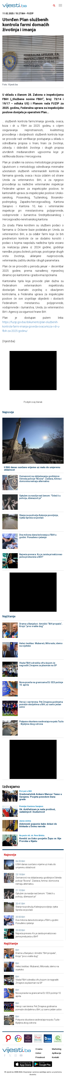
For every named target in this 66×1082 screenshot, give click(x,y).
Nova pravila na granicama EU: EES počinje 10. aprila (41, 683)
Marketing (56, 1049)
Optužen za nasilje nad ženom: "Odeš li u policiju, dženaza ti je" (40, 496)
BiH (23, 861)
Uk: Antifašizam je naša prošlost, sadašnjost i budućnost (37, 810)
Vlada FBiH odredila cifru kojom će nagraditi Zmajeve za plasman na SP (38, 664)
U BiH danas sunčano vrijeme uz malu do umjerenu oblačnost (32, 468)
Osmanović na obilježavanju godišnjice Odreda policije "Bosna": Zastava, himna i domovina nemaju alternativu (40, 479)
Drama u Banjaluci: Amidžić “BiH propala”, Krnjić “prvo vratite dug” (40, 625)
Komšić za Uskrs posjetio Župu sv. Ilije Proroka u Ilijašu (40, 840)
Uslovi (38, 1053)
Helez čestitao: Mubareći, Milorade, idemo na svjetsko (41, 644)
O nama (38, 1049)
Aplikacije (56, 1053)
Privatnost (40, 1057)
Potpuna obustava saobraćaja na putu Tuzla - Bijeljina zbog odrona (41, 722)
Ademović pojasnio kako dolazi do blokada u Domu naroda (38, 825)
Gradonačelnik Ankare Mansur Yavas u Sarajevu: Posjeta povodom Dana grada (40, 797)
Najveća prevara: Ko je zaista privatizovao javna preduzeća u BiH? (40, 555)
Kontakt (55, 1057)
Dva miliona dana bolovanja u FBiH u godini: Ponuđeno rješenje (37, 536)
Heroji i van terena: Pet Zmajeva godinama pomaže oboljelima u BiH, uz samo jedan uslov (41, 704)
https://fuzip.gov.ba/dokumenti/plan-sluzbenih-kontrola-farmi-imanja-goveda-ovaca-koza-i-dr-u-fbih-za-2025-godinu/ (31, 326)
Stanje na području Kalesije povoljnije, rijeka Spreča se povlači (38, 516)
